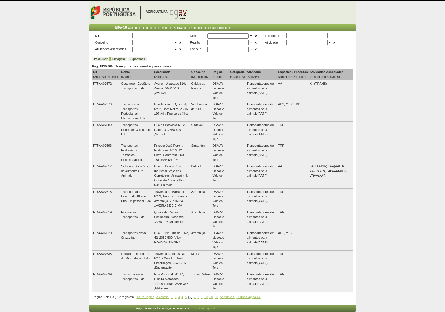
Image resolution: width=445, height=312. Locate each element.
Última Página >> (248, 297)
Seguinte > (227, 297)
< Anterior (162, 297)
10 (206, 297)
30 (211, 297)
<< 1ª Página (145, 297)
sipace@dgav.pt (205, 308)
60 (216, 297)
